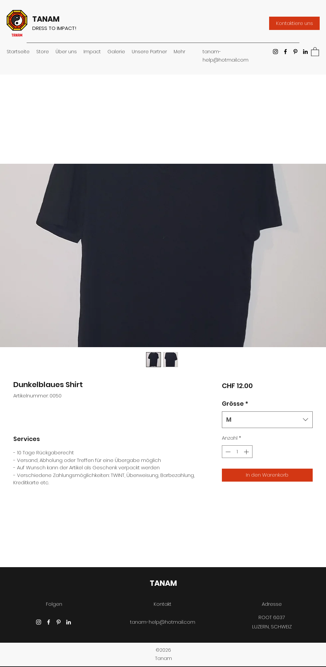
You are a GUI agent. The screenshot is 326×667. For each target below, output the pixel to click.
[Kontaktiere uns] (294, 23)
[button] (315, 51)
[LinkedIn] (305, 51)
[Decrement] (227, 452)
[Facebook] (285, 51)
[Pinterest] (295, 51)
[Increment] (247, 452)
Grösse (235, 403)
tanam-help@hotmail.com (162, 621)
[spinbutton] (237, 452)
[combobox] (267, 419)
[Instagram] (275, 51)
